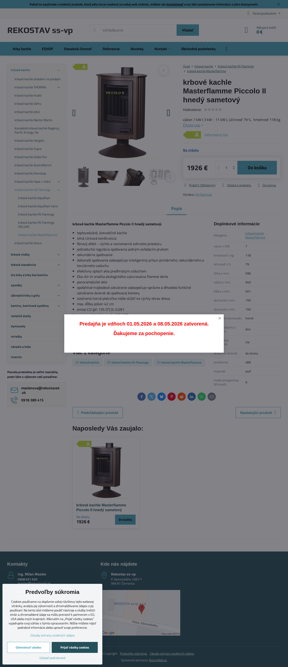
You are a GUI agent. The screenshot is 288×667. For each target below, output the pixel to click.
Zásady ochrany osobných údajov (52, 635)
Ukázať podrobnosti (52, 658)
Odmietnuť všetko (28, 647)
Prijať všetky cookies (74, 647)
